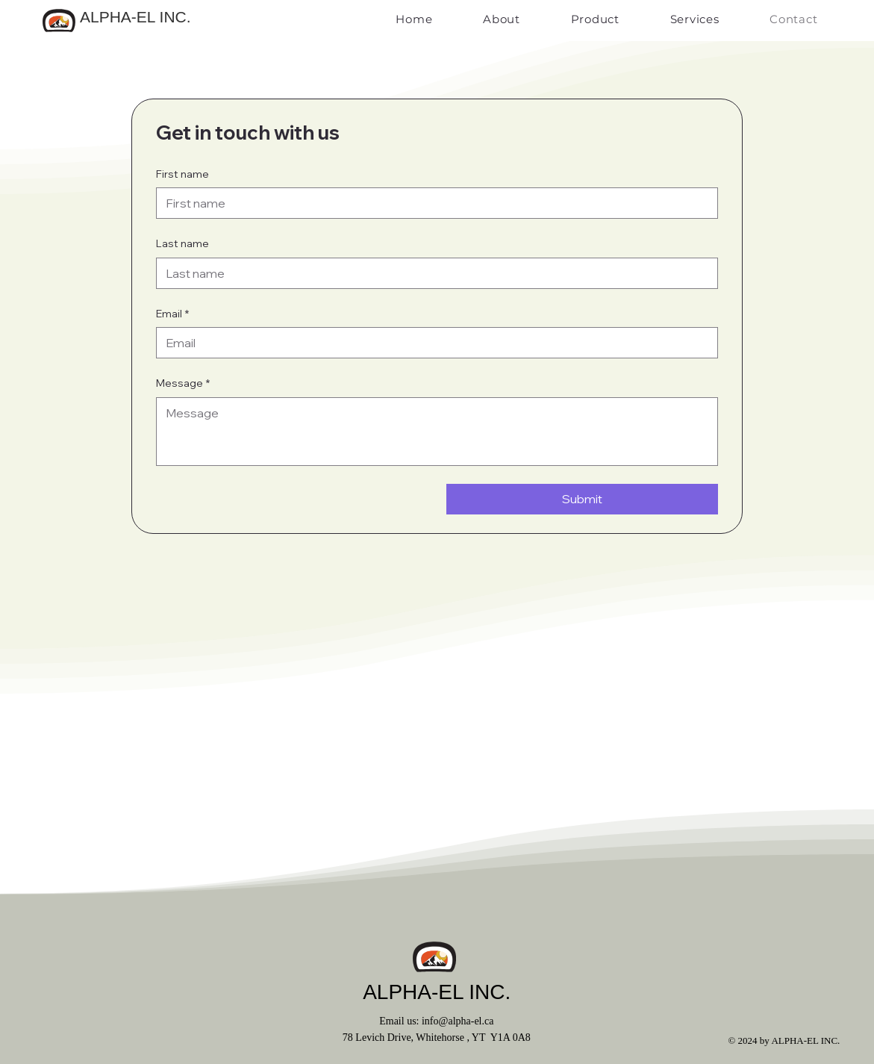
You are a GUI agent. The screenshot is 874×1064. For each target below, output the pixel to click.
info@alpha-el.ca (457, 1021)
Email (172, 314)
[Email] (433, 343)
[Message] (437, 431)
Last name (182, 243)
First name (182, 174)
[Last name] (433, 273)
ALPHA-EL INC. (135, 16)
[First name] (433, 203)
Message (183, 383)
